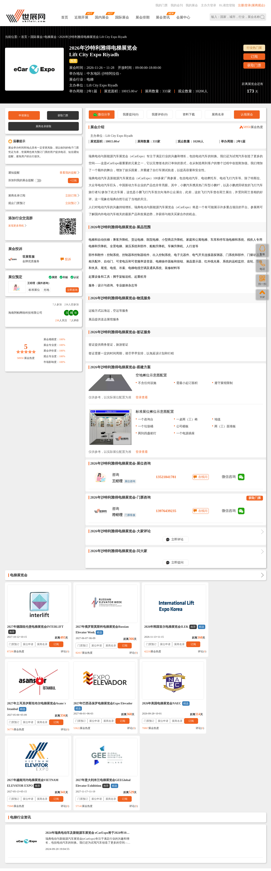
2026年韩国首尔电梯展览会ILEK (165, 629)
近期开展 (81, 17)
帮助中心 (13, 801)
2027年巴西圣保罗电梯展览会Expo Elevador (36, 706)
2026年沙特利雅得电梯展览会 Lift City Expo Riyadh (93, 37)
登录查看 (142, 397)
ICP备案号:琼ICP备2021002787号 (120, 834)
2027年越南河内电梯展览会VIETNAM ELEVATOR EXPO (164, 706)
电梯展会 (50, 37)
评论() (62, 651)
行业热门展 (254, 47)
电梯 (90, 79)
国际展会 (122, 17)
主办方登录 (208, 5)
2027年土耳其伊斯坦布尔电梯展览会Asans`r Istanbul (233, 630)
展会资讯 (163, 17)
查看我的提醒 (69, 172)
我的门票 (161, 5)
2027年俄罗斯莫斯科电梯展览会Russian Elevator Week (99, 630)
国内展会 (102, 17)
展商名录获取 (43, 126)
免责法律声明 (73, 801)
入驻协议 (56, 801)
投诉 (68, 259)
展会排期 (143, 17)
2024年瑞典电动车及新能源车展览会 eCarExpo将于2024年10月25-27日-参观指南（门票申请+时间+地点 (87, 757)
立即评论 (177, 539)
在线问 (202, 477)
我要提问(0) (130, 114)
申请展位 (24, 115)
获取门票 (254, 65)
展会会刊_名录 (109, 801)
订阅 (254, 56)
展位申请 (28, 644)
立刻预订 (72, 203)
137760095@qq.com (189, 828)
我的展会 (192, 5)
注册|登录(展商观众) (251, 5)
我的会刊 (177, 5)
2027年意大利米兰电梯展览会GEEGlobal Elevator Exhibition (231, 706)
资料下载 (189, 114)
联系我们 (27, 801)
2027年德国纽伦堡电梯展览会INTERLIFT (35, 629)
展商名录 (218, 114)
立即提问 (177, 562)
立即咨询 (72, 289)
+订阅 (73, 180)
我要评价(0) (159, 114)
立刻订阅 (72, 195)
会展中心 (183, 17)
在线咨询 (174, 842)
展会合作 (90, 801)
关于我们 (41, 801)
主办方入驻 (197, 842)
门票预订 (14, 644)
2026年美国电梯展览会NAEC (97, 703)
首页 (64, 17)
